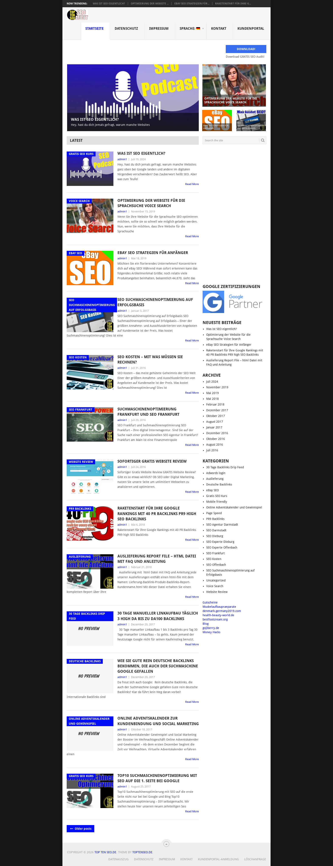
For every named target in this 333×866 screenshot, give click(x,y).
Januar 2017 (214, 427)
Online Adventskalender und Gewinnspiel (234, 507)
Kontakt (218, 29)
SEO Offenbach (216, 564)
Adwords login (215, 473)
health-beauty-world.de (218, 615)
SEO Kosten (213, 559)
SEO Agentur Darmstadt (222, 524)
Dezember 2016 (217, 433)
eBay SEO (212, 490)
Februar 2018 (215, 404)
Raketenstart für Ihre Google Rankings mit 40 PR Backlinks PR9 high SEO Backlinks (156, 513)
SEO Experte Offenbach (221, 547)
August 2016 (214, 444)
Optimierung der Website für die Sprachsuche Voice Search (151, 203)
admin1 (122, 159)
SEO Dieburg (214, 536)
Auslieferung (214, 478)
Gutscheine (210, 602)
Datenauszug (118, 859)
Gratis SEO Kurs (216, 496)
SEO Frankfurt (215, 553)
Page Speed (214, 513)
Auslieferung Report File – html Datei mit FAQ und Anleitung (156, 559)
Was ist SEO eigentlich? (109, 3)
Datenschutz (126, 29)
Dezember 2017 (217, 410)
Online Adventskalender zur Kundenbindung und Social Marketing (158, 721)
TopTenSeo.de (142, 852)
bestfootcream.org (215, 619)
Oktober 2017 (215, 416)
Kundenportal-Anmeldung (218, 859)
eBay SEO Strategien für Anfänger (152, 252)
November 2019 (217, 387)
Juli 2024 (212, 381)
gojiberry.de (211, 628)
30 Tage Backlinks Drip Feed (225, 467)
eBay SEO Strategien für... (191, 3)
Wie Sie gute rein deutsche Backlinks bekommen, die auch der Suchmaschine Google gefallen (157, 666)
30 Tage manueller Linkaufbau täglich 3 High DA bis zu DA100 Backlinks (157, 616)
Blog (206, 623)
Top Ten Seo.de (105, 852)
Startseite (94, 29)
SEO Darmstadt (216, 530)
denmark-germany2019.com (222, 611)
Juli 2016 (212, 450)
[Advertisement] (234, 214)
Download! (246, 49)
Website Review (216, 592)
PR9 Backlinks (215, 519)
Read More (192, 184)
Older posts (80, 828)
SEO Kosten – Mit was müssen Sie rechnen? (150, 359)
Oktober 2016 (215, 439)
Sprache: (190, 29)
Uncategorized (216, 580)
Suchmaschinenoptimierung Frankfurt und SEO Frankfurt (148, 412)
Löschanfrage (255, 859)
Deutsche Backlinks (219, 484)
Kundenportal (250, 29)
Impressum (159, 29)
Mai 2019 (212, 393)
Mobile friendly (216, 501)
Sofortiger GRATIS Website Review (152, 461)
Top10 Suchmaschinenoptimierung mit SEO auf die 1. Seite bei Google (157, 778)
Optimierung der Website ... (150, 3)
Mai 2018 (212, 398)
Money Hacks (211, 632)
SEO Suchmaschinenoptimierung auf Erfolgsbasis (155, 302)
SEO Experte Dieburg (220, 541)
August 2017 (214, 421)
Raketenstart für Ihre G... (233, 3)
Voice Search (214, 586)
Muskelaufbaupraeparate (219, 606)
